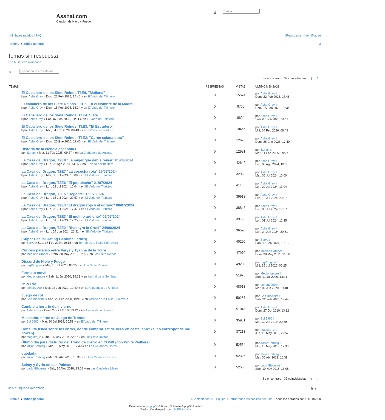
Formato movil (33, 273)
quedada (28, 353)
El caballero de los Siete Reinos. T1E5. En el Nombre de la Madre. (77, 104)
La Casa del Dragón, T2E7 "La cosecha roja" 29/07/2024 (69, 171)
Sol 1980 (32, 321)
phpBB (154, 406)
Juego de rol (32, 295)
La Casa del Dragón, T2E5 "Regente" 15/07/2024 (62, 194)
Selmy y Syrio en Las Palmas (46, 365)
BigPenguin (34, 265)
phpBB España (181, 409)
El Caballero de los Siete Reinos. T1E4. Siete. (60, 115)
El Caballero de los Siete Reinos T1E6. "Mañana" (63, 93)
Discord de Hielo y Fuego (43, 261)
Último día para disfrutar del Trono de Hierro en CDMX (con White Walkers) (85, 342)
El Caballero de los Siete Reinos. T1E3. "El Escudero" (67, 126)
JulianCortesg (36, 346)
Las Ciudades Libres (103, 346)
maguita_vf (34, 336)
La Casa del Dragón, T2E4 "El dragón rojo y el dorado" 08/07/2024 (77, 205)
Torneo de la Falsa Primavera (98, 242)
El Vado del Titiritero (101, 96)
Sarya (31, 242)
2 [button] (317, 78)
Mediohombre (36, 276)
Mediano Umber (37, 254)
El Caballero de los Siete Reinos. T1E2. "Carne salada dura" (72, 138)
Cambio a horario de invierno (46, 306)
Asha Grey (36, 96)
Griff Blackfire (36, 299)
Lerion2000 (34, 287)
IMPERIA (28, 284)
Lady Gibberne (36, 368)
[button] (322, 78)
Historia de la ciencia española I (48, 149)
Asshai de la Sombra (102, 276)
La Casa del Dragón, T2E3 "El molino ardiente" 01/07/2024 (71, 216)
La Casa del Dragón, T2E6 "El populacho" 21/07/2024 (66, 183)
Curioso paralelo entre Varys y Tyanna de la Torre (63, 250)
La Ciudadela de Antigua (96, 152)
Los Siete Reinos (105, 254)
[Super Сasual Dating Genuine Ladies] (54, 239)
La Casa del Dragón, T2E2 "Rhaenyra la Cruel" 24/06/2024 (70, 228)
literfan (31, 152)
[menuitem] (37, 35)
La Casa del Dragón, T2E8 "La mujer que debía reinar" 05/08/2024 (77, 160)
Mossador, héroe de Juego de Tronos (53, 318)
